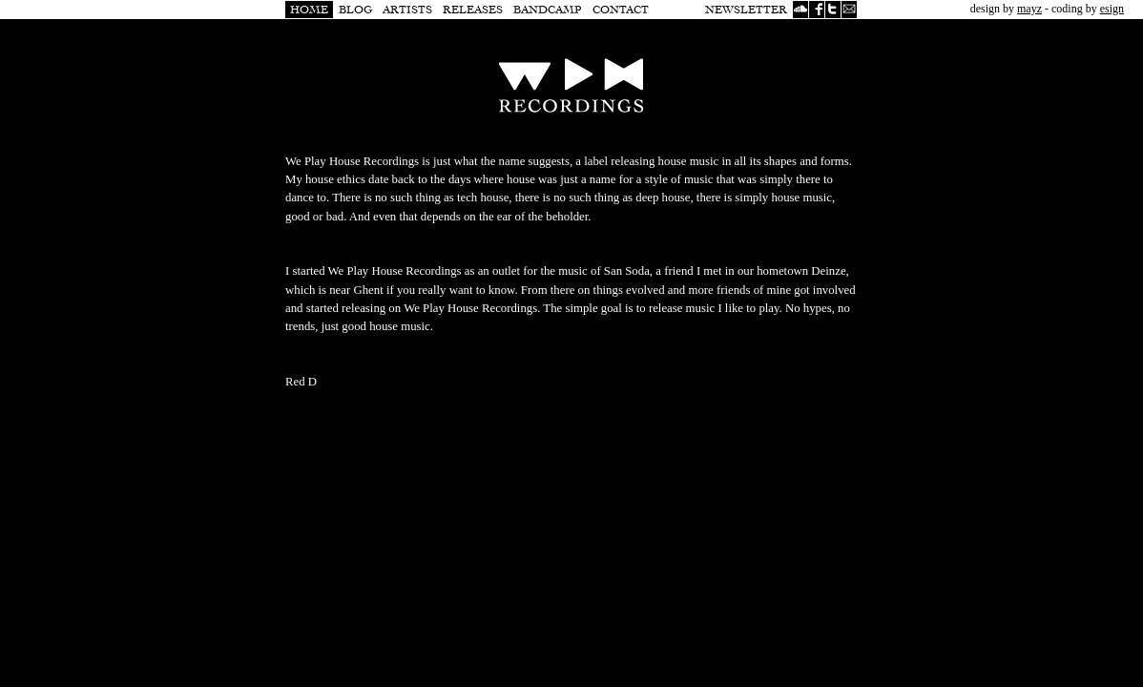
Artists (407, 9)
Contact (620, 9)
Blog (355, 9)
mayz (1029, 8)
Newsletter (746, 9)
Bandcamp (547, 9)
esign (1112, 8)
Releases (473, 9)
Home (309, 9)
